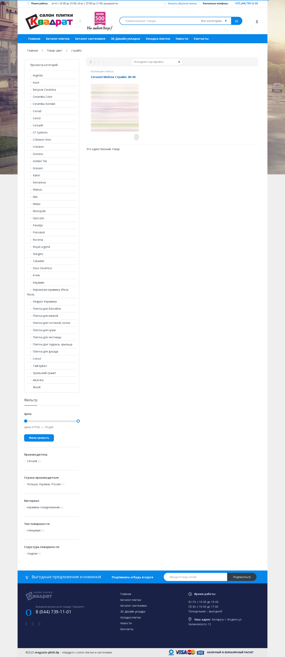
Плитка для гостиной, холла (48, 323)
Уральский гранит (41, 373)
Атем (33, 275)
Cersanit (35, 125)
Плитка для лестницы (44, 337)
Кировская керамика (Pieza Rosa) (47, 292)
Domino (35, 154)
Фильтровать (39, 438)
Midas (33, 204)
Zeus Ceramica (39, 268)
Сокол (34, 358)
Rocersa (35, 240)
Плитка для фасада (42, 351)
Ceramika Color (39, 97)
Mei (32, 197)
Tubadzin (35, 261)
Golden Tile (37, 161)
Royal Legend (38, 247)
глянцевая (33, 530)
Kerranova (36, 182)
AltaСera (35, 380)
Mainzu (34, 189)
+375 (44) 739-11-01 (246, 3)
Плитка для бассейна (44, 308)
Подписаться (242, 577)
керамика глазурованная (43, 507)
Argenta (35, 75)
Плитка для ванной (42, 316)
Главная (34, 38)
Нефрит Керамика (42, 301)
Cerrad (34, 111)
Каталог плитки (58, 38)
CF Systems (37, 132)
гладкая (32, 553)
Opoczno (35, 218)
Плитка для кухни (41, 330)
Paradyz (35, 225)
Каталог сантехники (90, 38)
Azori (33, 82)
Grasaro (35, 168)
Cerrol (33, 118)
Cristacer (35, 147)
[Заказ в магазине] (156, 61)
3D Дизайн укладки (125, 38)
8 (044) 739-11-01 (53, 612)
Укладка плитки (158, 38)
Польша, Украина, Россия (44, 484)
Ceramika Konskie (41, 104)
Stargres (35, 254)
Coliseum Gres (39, 139)
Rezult (34, 387)
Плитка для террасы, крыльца (49, 344)
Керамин (35, 282)
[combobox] (158, 21)
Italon (33, 175)
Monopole (36, 211)
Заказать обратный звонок (181, 3)
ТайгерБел (37, 366)
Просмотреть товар (135, 137)
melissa (109, 71)
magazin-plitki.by (47, 652)
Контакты (201, 38)
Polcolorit (36, 232)
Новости (182, 38)
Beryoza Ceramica (41, 89)
